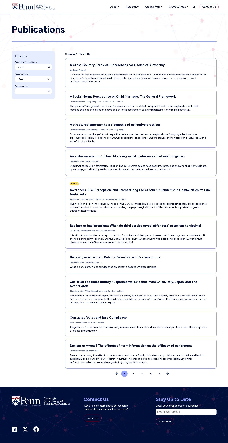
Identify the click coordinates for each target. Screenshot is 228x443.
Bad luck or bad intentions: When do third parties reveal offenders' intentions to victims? (135, 225)
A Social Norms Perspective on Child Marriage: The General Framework (123, 96)
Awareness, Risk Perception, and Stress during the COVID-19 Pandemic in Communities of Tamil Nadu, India (140, 192)
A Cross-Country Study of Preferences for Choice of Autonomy (117, 65)
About (114, 6)
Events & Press (177, 6)
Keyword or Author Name (26, 62)
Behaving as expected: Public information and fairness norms (115, 257)
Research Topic (21, 74)
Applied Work (152, 6)
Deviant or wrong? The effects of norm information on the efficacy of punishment (131, 345)
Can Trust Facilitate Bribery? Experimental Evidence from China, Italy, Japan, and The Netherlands (133, 284)
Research (131, 6)
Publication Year (21, 86)
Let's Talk (92, 417)
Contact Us (209, 6)
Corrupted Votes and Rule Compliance (98, 317)
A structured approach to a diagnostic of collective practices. (115, 124)
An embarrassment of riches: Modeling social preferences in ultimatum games (127, 156)
